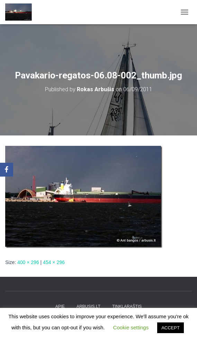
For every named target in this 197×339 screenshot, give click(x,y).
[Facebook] (6, 170)
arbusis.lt (88, 306)
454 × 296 (54, 262)
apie (60, 306)
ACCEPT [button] (170, 327)
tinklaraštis (127, 306)
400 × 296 (28, 262)
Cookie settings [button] (131, 327)
